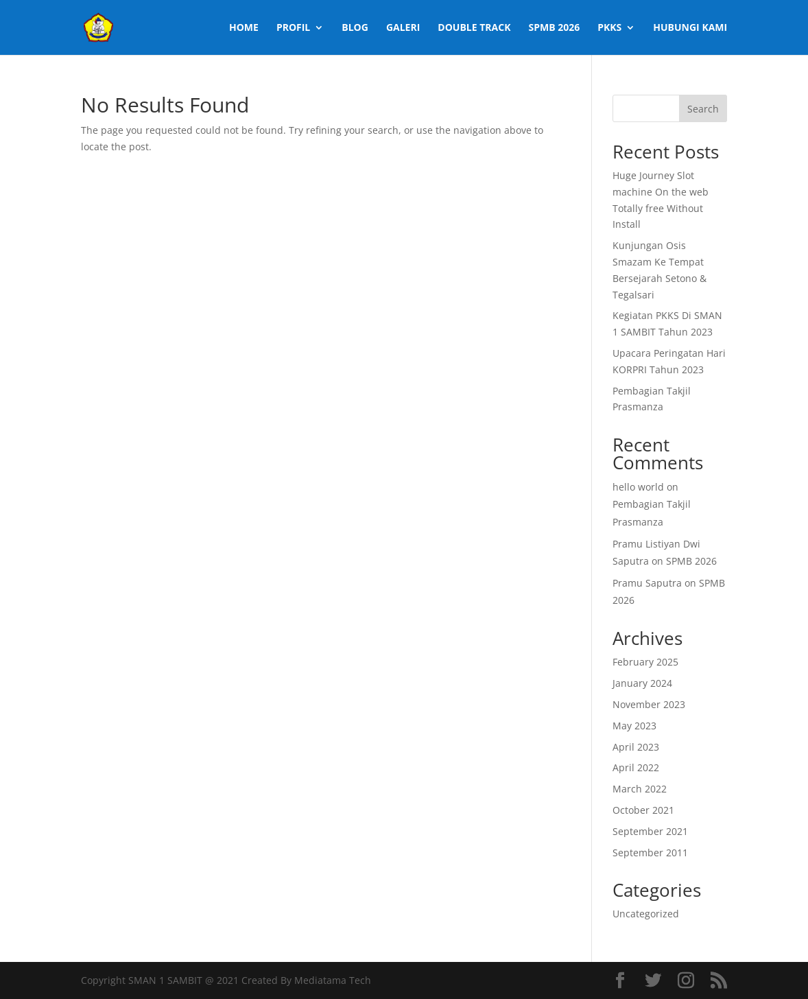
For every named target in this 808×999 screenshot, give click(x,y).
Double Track (474, 28)
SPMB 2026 (554, 28)
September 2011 (650, 852)
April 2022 (636, 767)
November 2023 (649, 704)
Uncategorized (646, 913)
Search (703, 108)
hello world (638, 486)
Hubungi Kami (690, 28)
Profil (293, 28)
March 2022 (640, 788)
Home (244, 28)
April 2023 (636, 746)
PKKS (609, 28)
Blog (355, 28)
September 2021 (650, 831)
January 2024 (642, 683)
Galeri (403, 28)
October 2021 (643, 809)
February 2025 (645, 661)
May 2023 (634, 725)
